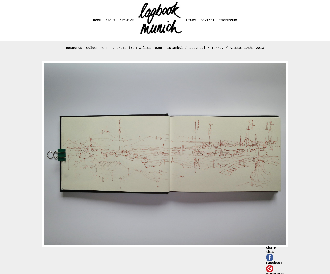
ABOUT (110, 21)
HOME (97, 21)
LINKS (191, 21)
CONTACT (207, 21)
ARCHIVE (127, 21)
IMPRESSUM (228, 21)
